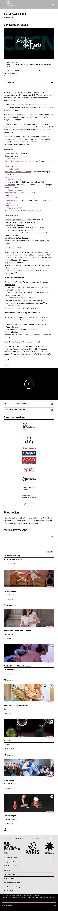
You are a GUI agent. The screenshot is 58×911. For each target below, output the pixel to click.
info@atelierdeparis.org (12, 887)
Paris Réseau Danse (29, 866)
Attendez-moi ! (10, 634)
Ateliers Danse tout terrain (14, 559)
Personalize (4, 908)
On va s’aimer (9, 669)
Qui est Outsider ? (11, 784)
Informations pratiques (29, 883)
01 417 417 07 (8, 891)
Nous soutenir (29, 878)
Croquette (9, 595)
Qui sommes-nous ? (29, 858)
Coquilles (8, 744)
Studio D (29, 870)
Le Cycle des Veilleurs (29, 862)
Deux (7, 709)
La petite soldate (11, 819)
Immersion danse (27, 349)
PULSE (15, 349)
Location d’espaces (29, 874)
